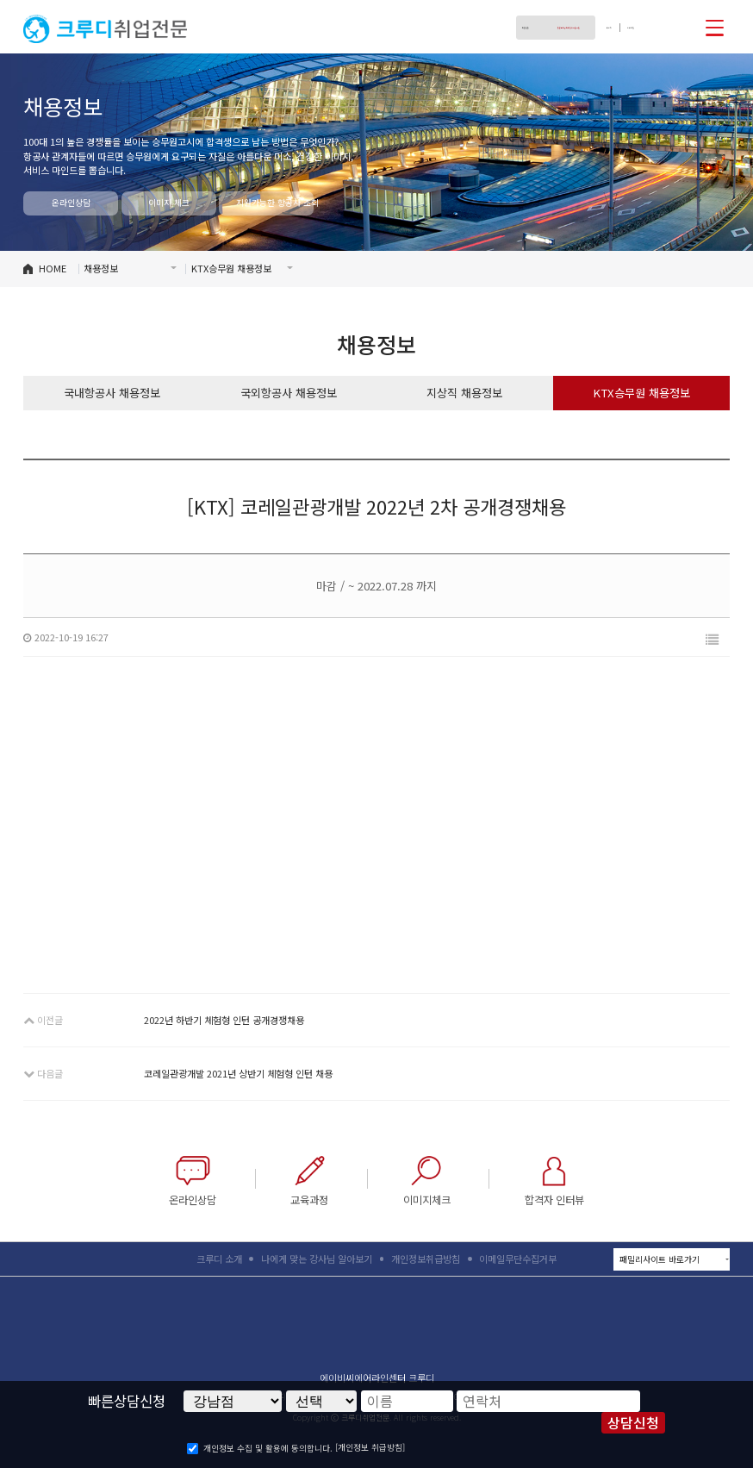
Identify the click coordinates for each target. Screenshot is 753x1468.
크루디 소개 (219, 1258)
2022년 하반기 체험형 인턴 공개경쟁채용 (224, 1020)
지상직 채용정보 (464, 392)
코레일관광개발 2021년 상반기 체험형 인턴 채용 (238, 1073)
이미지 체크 (169, 203)
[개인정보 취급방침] (370, 1447)
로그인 (576, 28)
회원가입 (618, 28)
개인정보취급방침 (425, 1258)
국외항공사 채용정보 (288, 392)
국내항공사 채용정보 (112, 392)
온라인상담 (71, 203)
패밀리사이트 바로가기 (674, 1260)
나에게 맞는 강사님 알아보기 (316, 1258)
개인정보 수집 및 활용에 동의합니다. (268, 1448)
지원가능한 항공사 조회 (275, 203)
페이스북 (656, 26)
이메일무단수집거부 (518, 1258)
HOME (52, 268)
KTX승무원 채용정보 (641, 392)
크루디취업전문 (105, 29)
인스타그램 (684, 26)
